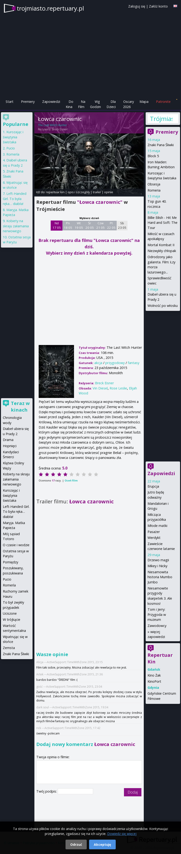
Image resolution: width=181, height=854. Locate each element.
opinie (108, 192)
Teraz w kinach (20, 406)
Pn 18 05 (68, 225)
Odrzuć (76, 844)
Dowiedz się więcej (121, 833)
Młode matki (157, 525)
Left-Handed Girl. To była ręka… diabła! (14, 198)
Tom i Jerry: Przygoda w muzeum (157, 614)
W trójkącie (11, 619)
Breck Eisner (60, 129)
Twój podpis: (47, 791)
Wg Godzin (95, 104)
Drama (8, 439)
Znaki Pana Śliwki (161, 145)
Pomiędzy (10, 562)
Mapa (144, 101)
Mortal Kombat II (161, 245)
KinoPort (154, 681)
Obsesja (154, 184)
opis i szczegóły (79, 192)
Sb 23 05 (122, 225)
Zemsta (9, 648)
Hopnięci (9, 446)
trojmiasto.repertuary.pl (50, 8)
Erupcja (153, 486)
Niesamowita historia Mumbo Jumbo (160, 577)
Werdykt (154, 537)
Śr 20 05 (90, 225)
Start (9, 101)
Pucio (10, 148)
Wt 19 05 (79, 225)
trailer (97, 192)
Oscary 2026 (128, 104)
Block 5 (153, 156)
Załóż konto (158, 6)
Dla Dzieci (111, 104)
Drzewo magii (158, 560)
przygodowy (115, 363)
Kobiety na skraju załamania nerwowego (16, 226)
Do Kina (69, 104)
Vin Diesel (100, 388)
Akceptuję (102, 844)
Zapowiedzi (51, 101)
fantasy (133, 363)
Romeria (154, 190)
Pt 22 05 (111, 225)
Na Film (81, 104)
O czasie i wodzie (16, 545)
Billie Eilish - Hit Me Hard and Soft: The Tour (162, 222)
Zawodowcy (157, 625)
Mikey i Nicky (157, 566)
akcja (98, 363)
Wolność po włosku (163, 305)
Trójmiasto (161, 118)
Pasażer (154, 531)
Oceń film (71, 480)
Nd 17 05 (57, 225)
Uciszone (10, 613)
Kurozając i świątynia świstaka (13, 137)
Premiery (28, 101)
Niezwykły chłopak (162, 251)
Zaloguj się (136, 6)
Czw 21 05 (100, 225)
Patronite (163, 101)
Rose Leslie (118, 388)
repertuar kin (55, 192)
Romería (12, 154)
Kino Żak (154, 675)
